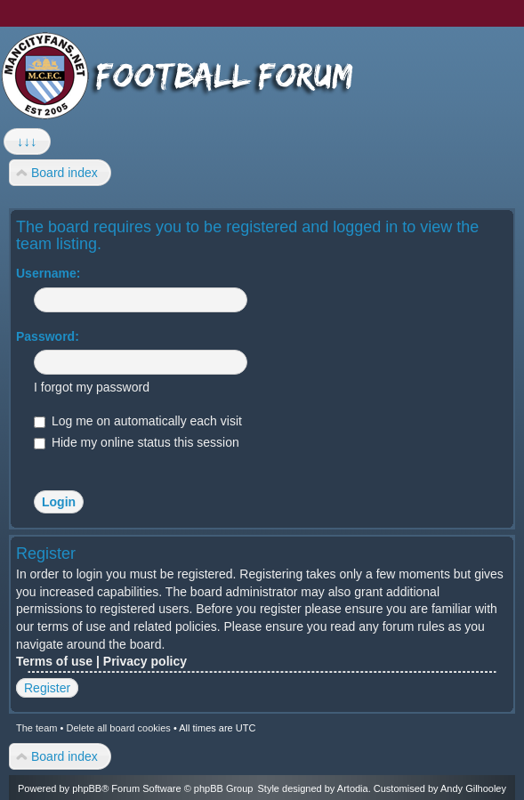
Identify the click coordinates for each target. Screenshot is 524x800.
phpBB (86, 788)
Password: (47, 336)
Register (47, 688)
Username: (48, 273)
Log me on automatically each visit (138, 421)
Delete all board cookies (118, 728)
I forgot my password (91, 387)
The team (36, 728)
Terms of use (54, 661)
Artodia (352, 788)
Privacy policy (145, 661)
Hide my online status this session (136, 442)
